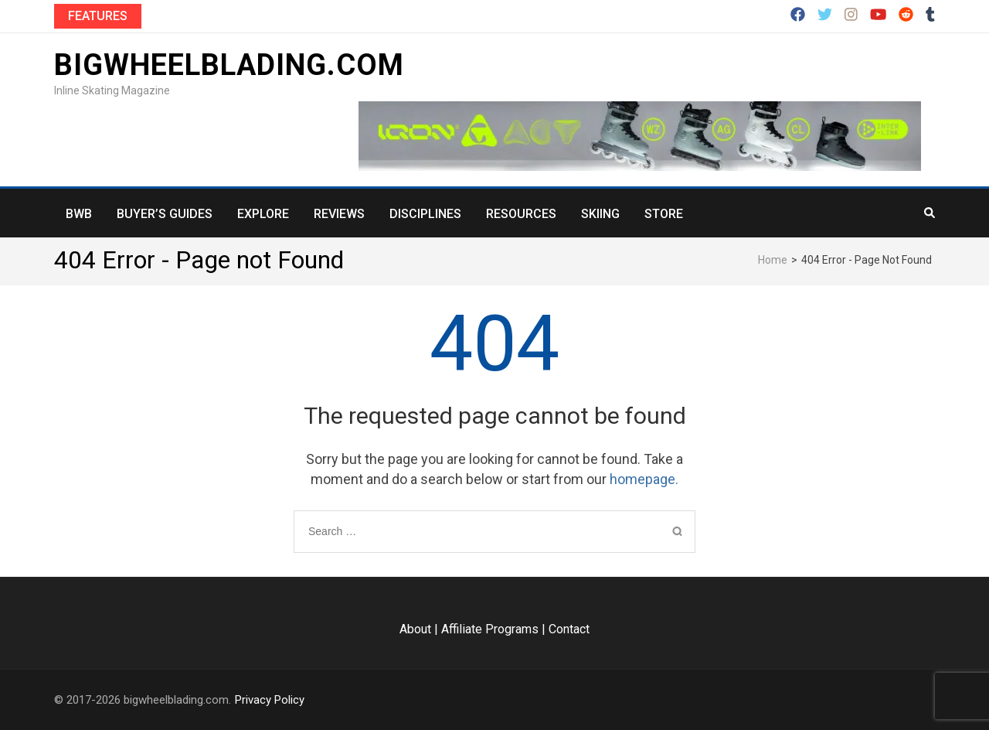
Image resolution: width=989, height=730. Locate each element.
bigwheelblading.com (229, 65)
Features (97, 16)
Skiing (600, 213)
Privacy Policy (269, 700)
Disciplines (425, 213)
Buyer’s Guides (164, 213)
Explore (263, 213)
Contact (569, 629)
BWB (79, 213)
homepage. (644, 479)
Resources (521, 213)
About (415, 629)
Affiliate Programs (490, 629)
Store (663, 213)
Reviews (339, 213)
